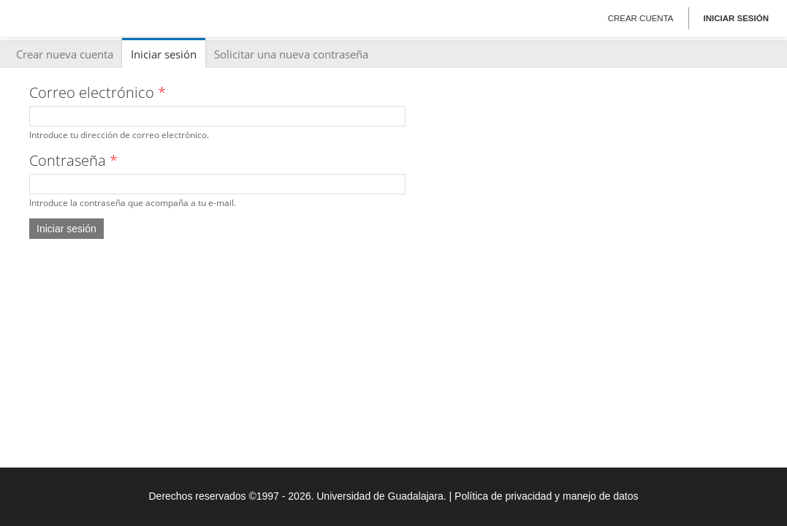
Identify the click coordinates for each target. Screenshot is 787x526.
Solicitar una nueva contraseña (291, 54)
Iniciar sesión (736, 18)
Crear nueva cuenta (64, 54)
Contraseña (73, 160)
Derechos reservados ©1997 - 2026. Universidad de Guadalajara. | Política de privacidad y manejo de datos (393, 496)
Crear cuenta (641, 18)
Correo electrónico (97, 92)
